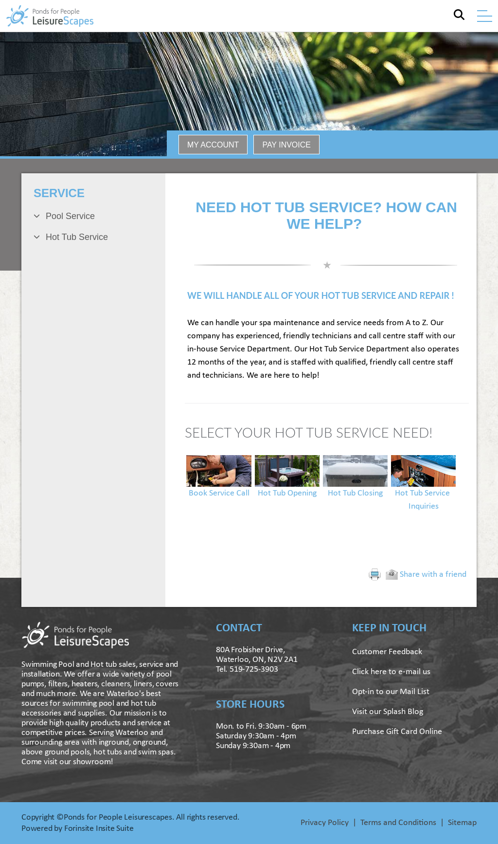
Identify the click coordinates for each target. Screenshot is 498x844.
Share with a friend (426, 574)
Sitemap (462, 822)
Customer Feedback (387, 652)
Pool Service (70, 216)
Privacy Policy (325, 822)
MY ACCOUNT (213, 145)
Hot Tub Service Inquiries (423, 488)
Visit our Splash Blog (387, 711)
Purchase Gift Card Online (397, 731)
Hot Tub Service (77, 237)
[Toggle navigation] (484, 16)
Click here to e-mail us (391, 672)
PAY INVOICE (286, 145)
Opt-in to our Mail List (390, 692)
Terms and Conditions (398, 822)
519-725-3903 (254, 669)
